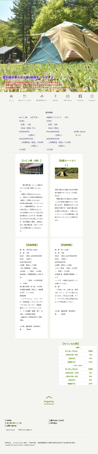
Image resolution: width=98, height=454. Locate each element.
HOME (9, 420)
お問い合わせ (68, 98)
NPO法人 (55, 98)
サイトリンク (10, 430)
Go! (78, 135)
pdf (29, 329)
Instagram (92, 98)
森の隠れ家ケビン (41, 98)
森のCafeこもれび (57, 420)
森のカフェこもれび (25, 98)
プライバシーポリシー (25, 430)
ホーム (11, 98)
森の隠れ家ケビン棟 (14, 423)
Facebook (80, 98)
